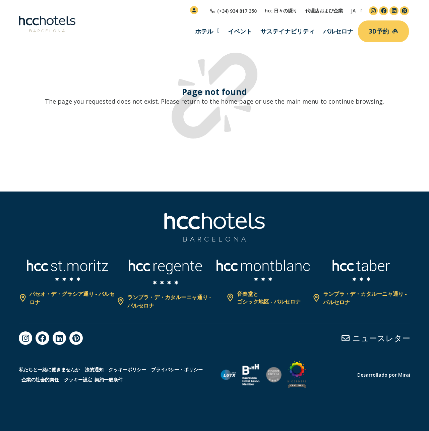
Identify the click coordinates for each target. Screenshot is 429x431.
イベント (240, 31)
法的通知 (99, 369)
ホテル (204, 31)
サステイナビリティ (287, 31)
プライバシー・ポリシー (49, 379)
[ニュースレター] (346, 338)
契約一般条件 (180, 379)
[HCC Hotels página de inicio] (47, 24)
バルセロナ (338, 31)
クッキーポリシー (137, 369)
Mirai (404, 375)
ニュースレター (381, 337)
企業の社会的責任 (104, 379)
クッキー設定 (147, 379)
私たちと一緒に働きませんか (49, 369)
